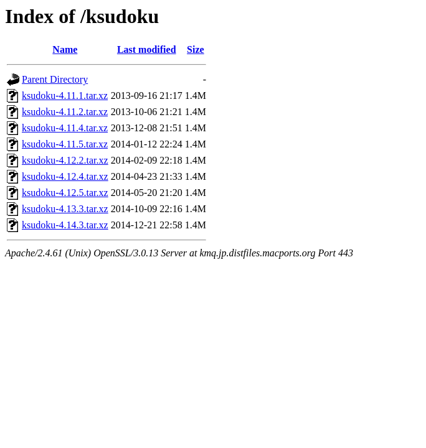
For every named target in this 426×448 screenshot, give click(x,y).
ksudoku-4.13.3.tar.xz (65, 208)
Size (195, 49)
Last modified (146, 49)
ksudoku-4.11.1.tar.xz (65, 95)
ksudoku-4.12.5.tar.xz (65, 192)
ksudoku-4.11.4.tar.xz (65, 128)
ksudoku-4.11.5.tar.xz (65, 144)
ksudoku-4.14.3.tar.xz (65, 225)
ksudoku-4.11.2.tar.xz (65, 111)
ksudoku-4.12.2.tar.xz (65, 160)
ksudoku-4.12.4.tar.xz (65, 176)
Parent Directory (55, 79)
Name (64, 49)
